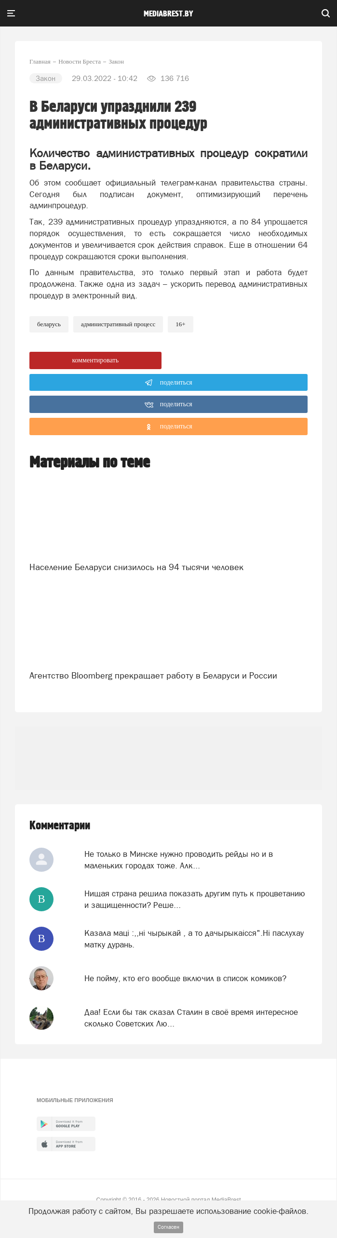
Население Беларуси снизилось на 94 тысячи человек (136, 567)
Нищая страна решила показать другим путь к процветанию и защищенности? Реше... (194, 899)
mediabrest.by (168, 14)
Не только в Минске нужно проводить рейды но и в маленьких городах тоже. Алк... (178, 859)
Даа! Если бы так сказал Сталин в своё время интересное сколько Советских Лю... (191, 1017)
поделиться (168, 382)
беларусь (49, 324)
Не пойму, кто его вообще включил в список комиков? (185, 978)
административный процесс (118, 324)
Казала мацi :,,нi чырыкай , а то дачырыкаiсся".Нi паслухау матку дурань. (194, 938)
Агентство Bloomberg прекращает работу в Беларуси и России (153, 675)
